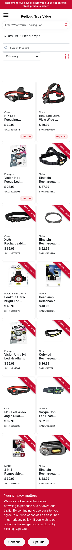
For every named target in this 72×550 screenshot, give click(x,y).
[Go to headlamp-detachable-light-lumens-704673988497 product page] (53, 290)
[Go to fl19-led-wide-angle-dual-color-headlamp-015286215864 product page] (19, 405)
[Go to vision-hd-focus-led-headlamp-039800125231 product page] (19, 173)
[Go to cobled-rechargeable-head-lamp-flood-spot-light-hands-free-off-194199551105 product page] (53, 348)
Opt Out (38, 542)
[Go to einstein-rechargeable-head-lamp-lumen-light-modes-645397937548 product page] (53, 463)
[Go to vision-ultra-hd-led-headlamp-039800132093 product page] (19, 348)
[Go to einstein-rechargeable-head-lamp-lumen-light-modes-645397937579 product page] (53, 173)
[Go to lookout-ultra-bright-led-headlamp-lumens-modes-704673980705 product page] (19, 290)
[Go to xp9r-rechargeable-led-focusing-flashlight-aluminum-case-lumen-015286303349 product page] (19, 233)
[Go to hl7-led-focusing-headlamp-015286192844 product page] (19, 111)
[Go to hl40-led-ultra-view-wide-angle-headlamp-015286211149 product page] (53, 111)
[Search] (66, 25)
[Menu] (5, 15)
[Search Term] (36, 25)
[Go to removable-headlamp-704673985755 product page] (19, 463)
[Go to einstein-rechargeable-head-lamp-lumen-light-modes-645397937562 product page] (53, 233)
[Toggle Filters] (67, 56)
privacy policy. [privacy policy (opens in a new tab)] (21, 519)
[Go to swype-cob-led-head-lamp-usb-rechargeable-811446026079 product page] (53, 405)
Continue (14, 542)
